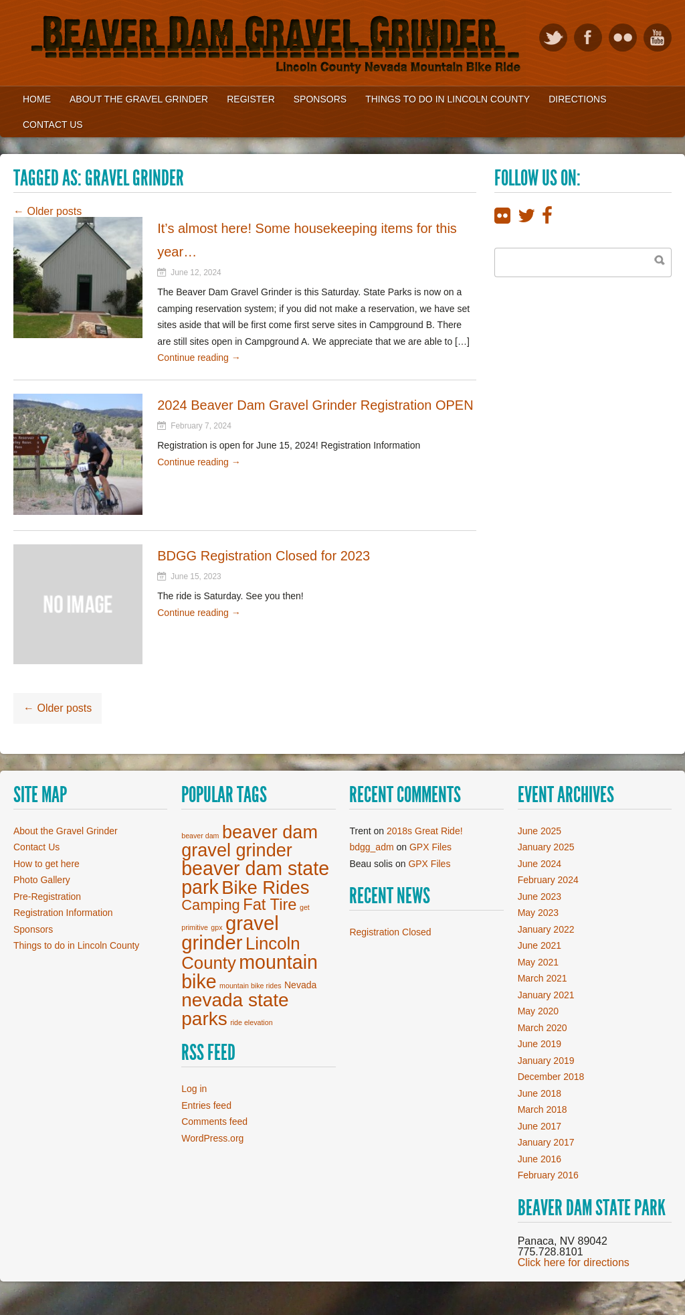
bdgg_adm (371, 847)
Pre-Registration (47, 896)
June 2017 (539, 1126)
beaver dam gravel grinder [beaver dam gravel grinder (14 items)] (249, 841)
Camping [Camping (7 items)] (210, 905)
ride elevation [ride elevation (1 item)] (251, 1022)
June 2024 (539, 863)
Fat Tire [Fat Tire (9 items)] (269, 904)
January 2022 (546, 929)
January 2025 (546, 847)
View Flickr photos (623, 37)
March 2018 (542, 1109)
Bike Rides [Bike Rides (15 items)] (265, 887)
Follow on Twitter (553, 37)
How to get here (46, 863)
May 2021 (538, 962)
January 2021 (546, 995)
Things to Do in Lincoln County (447, 99)
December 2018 (551, 1076)
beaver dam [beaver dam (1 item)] (200, 836)
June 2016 (539, 1159)
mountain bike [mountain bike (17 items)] (249, 971)
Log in (194, 1088)
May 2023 (538, 912)
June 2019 (539, 1043)
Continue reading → (199, 357)
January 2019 (546, 1060)
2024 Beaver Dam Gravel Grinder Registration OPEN (315, 405)
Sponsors (320, 99)
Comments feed (214, 1121)
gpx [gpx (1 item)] (216, 927)
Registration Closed (390, 932)
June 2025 (539, 831)
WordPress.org (212, 1138)
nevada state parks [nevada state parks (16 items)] (234, 1009)
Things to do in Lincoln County (76, 945)
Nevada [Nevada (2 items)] (300, 985)
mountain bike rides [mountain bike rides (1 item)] (250, 986)
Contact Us (53, 124)
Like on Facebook (588, 37)
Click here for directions (573, 1262)
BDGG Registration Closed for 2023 (263, 555)
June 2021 (539, 945)
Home (37, 99)
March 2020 (542, 1027)
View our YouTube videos (658, 37)
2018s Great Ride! (425, 831)
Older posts (47, 211)
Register (251, 99)
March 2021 (542, 978)
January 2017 (546, 1142)
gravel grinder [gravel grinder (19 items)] (230, 932)
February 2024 (548, 879)
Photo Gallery (41, 879)
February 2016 (548, 1175)
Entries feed (206, 1105)
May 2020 (538, 1011)
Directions (577, 99)
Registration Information (63, 912)
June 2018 (539, 1093)
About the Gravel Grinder (139, 99)
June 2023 (539, 896)
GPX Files (430, 847)
